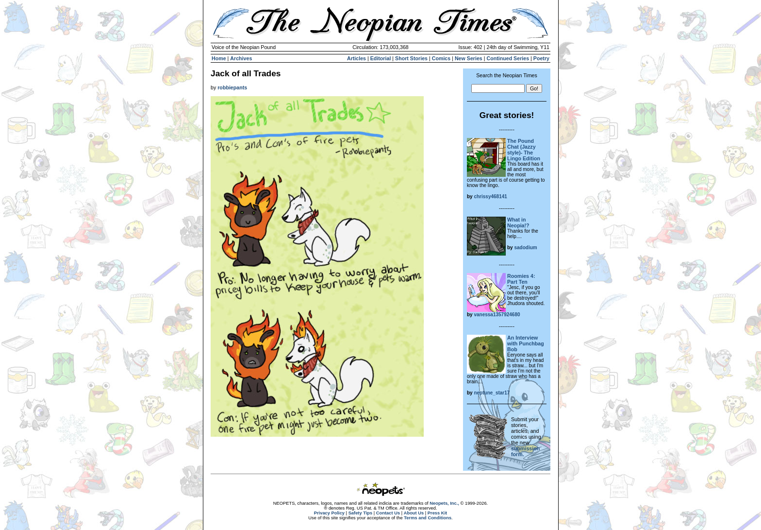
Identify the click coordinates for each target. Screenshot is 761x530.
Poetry (541, 58)
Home (219, 58)
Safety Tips (360, 513)
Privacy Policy (329, 513)
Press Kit (437, 513)
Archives (241, 58)
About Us (414, 513)
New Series (468, 58)
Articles (356, 58)
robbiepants (232, 87)
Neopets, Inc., (444, 503)
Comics (441, 58)
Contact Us (388, 513)
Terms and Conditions (427, 517)
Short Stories (411, 58)
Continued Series (507, 58)
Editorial (380, 58)
